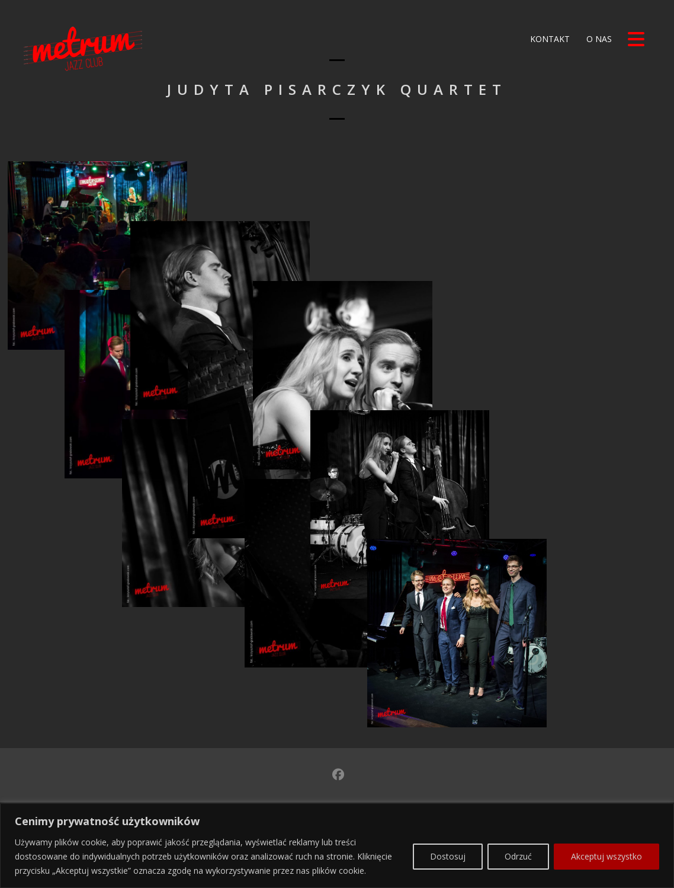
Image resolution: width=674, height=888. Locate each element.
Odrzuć (518, 856)
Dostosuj (448, 856)
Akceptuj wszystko (606, 856)
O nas (598, 38)
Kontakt (549, 38)
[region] (337, 845)
